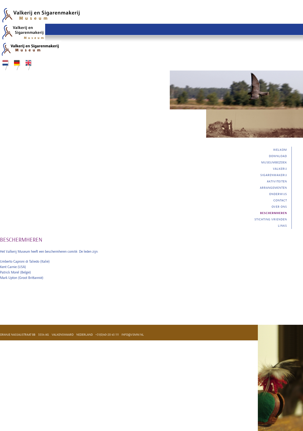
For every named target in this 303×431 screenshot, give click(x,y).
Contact (280, 200)
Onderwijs (278, 194)
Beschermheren (273, 213)
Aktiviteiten (277, 181)
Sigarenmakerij (273, 175)
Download (278, 156)
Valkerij (280, 169)
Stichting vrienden (270, 219)
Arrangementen (273, 188)
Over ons (279, 207)
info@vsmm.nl (132, 335)
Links (282, 226)
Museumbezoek (274, 162)
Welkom (280, 150)
